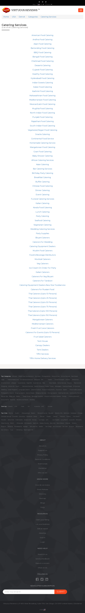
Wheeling (19, 430)
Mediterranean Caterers (42, 324)
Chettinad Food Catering (42, 61)
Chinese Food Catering (42, 186)
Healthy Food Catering (42, 74)
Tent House (42, 341)
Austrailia (37, 406)
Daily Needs (52, 383)
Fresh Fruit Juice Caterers (42, 328)
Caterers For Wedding (42, 242)
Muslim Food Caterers (42, 251)
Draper (49, 416)
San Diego (48, 426)
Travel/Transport (59, 379)
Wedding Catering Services (42, 229)
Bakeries (12, 399)
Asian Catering (42, 164)
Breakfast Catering (42, 177)
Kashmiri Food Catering (42, 91)
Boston (33, 413)
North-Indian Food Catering (42, 113)
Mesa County (5, 423)
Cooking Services (74, 396)
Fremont (62, 416)
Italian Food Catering (42, 87)
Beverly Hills (58, 413)
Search (42, 538)
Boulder (51, 413)
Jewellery (32, 399)
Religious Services (41, 393)
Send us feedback (43, 559)
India (22, 406)
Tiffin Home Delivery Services (42, 358)
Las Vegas (42, 420)
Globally (10, 406)
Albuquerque (26, 413)
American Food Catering (42, 35)
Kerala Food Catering (42, 207)
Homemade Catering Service (42, 143)
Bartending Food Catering (42, 48)
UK (29, 406)
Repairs (69, 383)
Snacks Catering (42, 134)
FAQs (42, 507)
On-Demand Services (26, 379)
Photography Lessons (7, 393)
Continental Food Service (42, 139)
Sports (65, 389)
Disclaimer (42, 468)
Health (50, 379)
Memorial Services (27, 386)
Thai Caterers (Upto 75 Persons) (42, 307)
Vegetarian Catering (42, 225)
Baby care (12, 396)
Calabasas (73, 413)
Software (14, 376)
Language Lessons (24, 389)
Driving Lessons (52, 393)
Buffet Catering (42, 182)
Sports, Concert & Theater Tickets (44, 386)
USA (15, 406)
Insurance (59, 389)
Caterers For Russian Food (42, 289)
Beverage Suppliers (37, 396)
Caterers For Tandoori (42, 281)
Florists (64, 396)
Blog (34, 4)
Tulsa (11, 430)
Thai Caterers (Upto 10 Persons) (42, 294)
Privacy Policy (42, 455)
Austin (17, 413)
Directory (42, 494)
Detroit (49, 4)
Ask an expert (42, 529)
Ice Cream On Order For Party (42, 268)
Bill (42, 379)
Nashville (35, 423)
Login (42, 542)
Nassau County (44, 423)
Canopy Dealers (42, 345)
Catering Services (63, 393)
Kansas (34, 420)
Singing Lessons (20, 393)
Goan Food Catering (43, 152)
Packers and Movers (22, 399)
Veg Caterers (42, 264)
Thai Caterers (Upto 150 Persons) (42, 315)
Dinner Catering (42, 190)
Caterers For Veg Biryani (42, 276)
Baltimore (66, 413)
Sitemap (42, 498)
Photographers (46, 376)
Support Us (42, 450)
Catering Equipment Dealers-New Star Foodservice (42, 285)
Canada (50, 406)
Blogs (42, 503)
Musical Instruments (48, 389)
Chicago (80, 413)
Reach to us (42, 554)
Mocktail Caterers (42, 259)
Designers (37, 379)
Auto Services (37, 383)
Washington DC (28, 430)
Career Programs (12, 389)
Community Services (76, 393)
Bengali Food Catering (43, 57)
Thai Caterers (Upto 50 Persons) (42, 302)
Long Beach (64, 420)
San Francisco (57, 426)
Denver (42, 416)
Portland (10, 426)
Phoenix (3, 426)
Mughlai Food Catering (42, 108)
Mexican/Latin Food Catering (42, 104)
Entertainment (5, 383)
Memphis (78, 420)
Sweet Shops (27, 396)
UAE (42, 406)
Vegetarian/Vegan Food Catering (42, 130)
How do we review (42, 485)
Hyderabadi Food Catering (42, 78)
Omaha (74, 423)
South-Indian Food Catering (42, 126)
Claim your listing (42, 520)
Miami (12, 423)
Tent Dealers (42, 350)
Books (18, 396)
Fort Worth (76, 416)
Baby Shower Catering (42, 156)
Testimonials (42, 464)
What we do (42, 568)
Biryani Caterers (42, 238)
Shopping (4, 386)
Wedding (4, 389)
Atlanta (11, 413)
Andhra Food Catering (42, 40)
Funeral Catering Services (42, 199)
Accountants (5, 399)
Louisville (72, 420)
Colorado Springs (6, 416)
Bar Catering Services (42, 169)
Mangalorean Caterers (43, 320)
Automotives (21, 383)
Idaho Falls (11, 420)
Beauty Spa (4, 396)
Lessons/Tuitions (36, 389)
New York (52, 423)
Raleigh (25, 426)
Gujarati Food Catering (42, 70)
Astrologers (58, 386)
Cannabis (37, 376)
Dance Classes (30, 393)
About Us (42, 446)
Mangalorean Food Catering (42, 147)
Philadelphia (18, 426)
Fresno (68, 416)
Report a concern (42, 563)
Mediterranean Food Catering (42, 100)
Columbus (22, 416)
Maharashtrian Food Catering (42, 96)
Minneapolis (28, 423)
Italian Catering (42, 203)
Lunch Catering (43, 212)
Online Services (65, 376)
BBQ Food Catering (42, 52)
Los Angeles (55, 420)
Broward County (42, 413)
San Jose (65, 426)
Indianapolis (19, 420)
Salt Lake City (34, 426)
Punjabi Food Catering (42, 117)
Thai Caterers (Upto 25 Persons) (42, 298)
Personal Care (56, 376)
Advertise (42, 533)
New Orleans (60, 423)
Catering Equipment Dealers (42, 246)
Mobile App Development (26, 376)
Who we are (42, 473)
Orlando (67, 423)
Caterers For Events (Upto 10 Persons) (43, 332)
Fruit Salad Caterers (42, 337)
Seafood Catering (42, 220)
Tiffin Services (42, 354)
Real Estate (74, 376)
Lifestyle (13, 383)
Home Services (61, 383)
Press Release (42, 489)
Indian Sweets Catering (42, 83)
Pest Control (77, 383)
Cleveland (29, 416)
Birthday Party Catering (42, 173)
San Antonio (5, 430)
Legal (2, 379)
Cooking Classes (67, 386)
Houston (3, 420)
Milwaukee (20, 423)
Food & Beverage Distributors (42, 255)
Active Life (11, 386)
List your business (42, 524)
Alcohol (67, 379)
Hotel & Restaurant (13, 379)
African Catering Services (42, 160)
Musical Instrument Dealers (52, 396)
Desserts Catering (42, 65)
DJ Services (76, 386)
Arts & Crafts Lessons (76, 389)
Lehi (47, 420)
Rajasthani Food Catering (42, 121)
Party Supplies (42, 233)
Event (17, 386)
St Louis (71, 426)
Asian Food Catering (42, 44)
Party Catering (42, 216)
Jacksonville (27, 420)
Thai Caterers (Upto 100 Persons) (42, 311)
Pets (43, 383)
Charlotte (15, 416)
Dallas (35, 416)
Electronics (75, 379)
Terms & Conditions (42, 459)
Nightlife (29, 383)
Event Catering (42, 195)
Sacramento (79, 426)
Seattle (41, 426)
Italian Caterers (42, 272)
